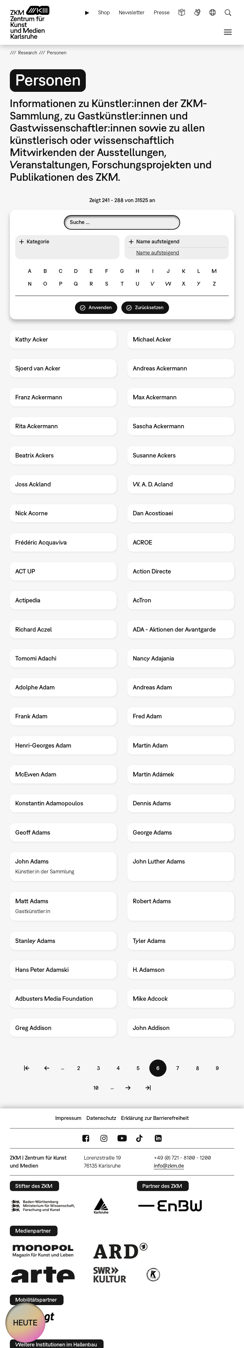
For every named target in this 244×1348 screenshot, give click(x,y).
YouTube (122, 1138)
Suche (227, 12)
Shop (104, 12)
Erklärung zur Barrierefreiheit (155, 1118)
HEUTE (25, 1322)
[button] (67, 241)
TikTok (140, 1138)
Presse (162, 12)
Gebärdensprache (197, 12)
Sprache (212, 12)
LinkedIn (158, 1138)
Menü (227, 32)
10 (99, 1087)
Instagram (104, 1138)
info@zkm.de (169, 1165)
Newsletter (132, 12)
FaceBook (85, 1138)
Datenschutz (101, 1118)
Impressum (68, 1118)
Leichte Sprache (181, 12)
